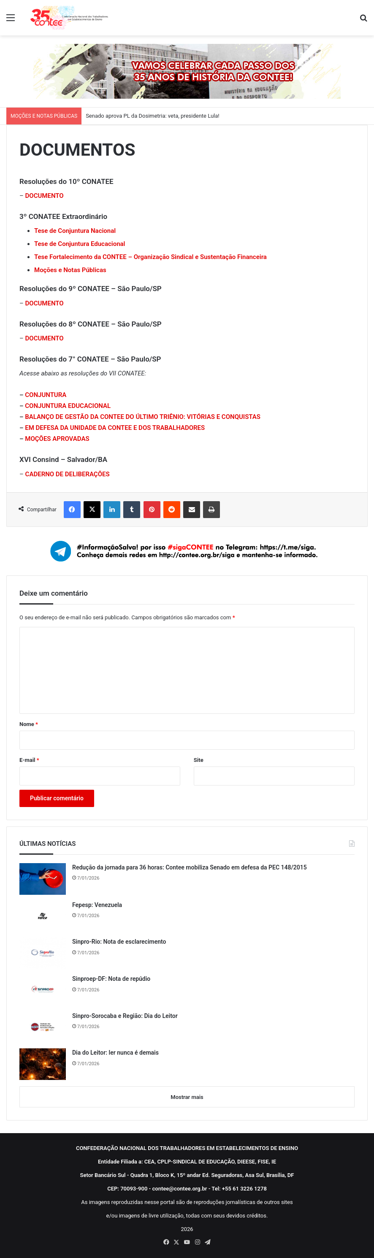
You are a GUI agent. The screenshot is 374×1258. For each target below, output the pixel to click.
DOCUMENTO (44, 303)
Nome (28, 724)
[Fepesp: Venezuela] (42, 916)
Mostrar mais (187, 1097)
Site (198, 760)
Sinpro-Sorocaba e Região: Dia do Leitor (125, 1015)
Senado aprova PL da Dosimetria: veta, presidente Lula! (153, 116)
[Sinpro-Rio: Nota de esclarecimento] (42, 953)
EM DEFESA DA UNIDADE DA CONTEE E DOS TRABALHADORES (115, 428)
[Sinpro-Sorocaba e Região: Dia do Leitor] (42, 1027)
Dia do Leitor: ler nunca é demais (115, 1052)
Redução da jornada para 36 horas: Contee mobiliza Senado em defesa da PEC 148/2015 (189, 867)
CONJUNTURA (45, 395)
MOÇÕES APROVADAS (57, 439)
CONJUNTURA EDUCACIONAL (68, 406)
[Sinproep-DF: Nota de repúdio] (42, 990)
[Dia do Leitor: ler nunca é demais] (42, 1064)
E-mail (29, 760)
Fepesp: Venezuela (97, 905)
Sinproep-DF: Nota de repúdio (111, 978)
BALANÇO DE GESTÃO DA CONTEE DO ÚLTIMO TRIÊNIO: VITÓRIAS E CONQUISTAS (142, 417)
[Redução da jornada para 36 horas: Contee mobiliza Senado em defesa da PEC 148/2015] (42, 879)
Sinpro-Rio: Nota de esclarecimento (119, 941)
